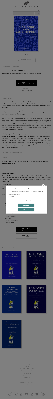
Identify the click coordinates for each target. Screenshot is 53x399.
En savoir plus (12, 196)
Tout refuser (26, 209)
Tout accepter (26, 205)
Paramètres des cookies (26, 200)
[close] (43, 185)
